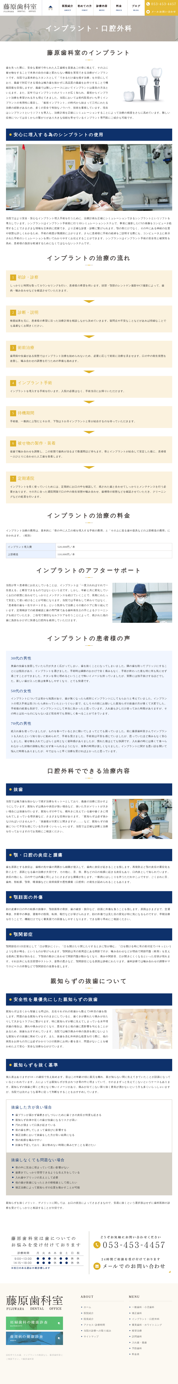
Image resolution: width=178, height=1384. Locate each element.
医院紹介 (89, 1313)
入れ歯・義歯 (139, 1342)
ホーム (87, 1307)
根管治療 (137, 1330)
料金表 (135, 1354)
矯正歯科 (137, 1313)
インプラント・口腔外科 (146, 1319)
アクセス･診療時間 (94, 1325)
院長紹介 (89, 1319)
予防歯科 (137, 1348)
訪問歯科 (137, 1336)
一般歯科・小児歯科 (143, 1307)
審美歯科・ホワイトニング (147, 1325)
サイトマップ (91, 1336)
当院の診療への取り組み (97, 1330)
